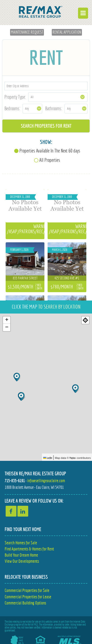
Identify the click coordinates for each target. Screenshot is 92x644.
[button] (76, 388)
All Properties (49, 160)
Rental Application (67, 32)
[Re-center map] (85, 320)
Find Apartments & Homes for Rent (29, 548)
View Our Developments (22, 561)
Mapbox (72, 457)
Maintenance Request (27, 32)
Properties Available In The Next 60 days (49, 150)
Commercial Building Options (25, 602)
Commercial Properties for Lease (28, 596)
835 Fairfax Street (25, 278)
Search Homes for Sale (21, 542)
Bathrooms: (53, 108)
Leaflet (47, 457)
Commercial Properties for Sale (27, 590)
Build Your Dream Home (21, 555)
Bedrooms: (12, 108)
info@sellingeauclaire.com (46, 480)
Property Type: (15, 97)
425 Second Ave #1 (66, 278)
